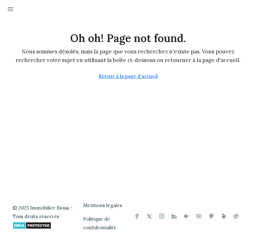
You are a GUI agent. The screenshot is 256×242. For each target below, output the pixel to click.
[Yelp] (225, 216)
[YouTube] (200, 216)
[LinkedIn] (175, 216)
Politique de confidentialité (99, 223)
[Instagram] (163, 216)
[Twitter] (150, 216)
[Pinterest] (212, 216)
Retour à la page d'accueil (128, 76)
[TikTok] (237, 216)
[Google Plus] (187, 216)
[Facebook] (138, 216)
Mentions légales (102, 205)
